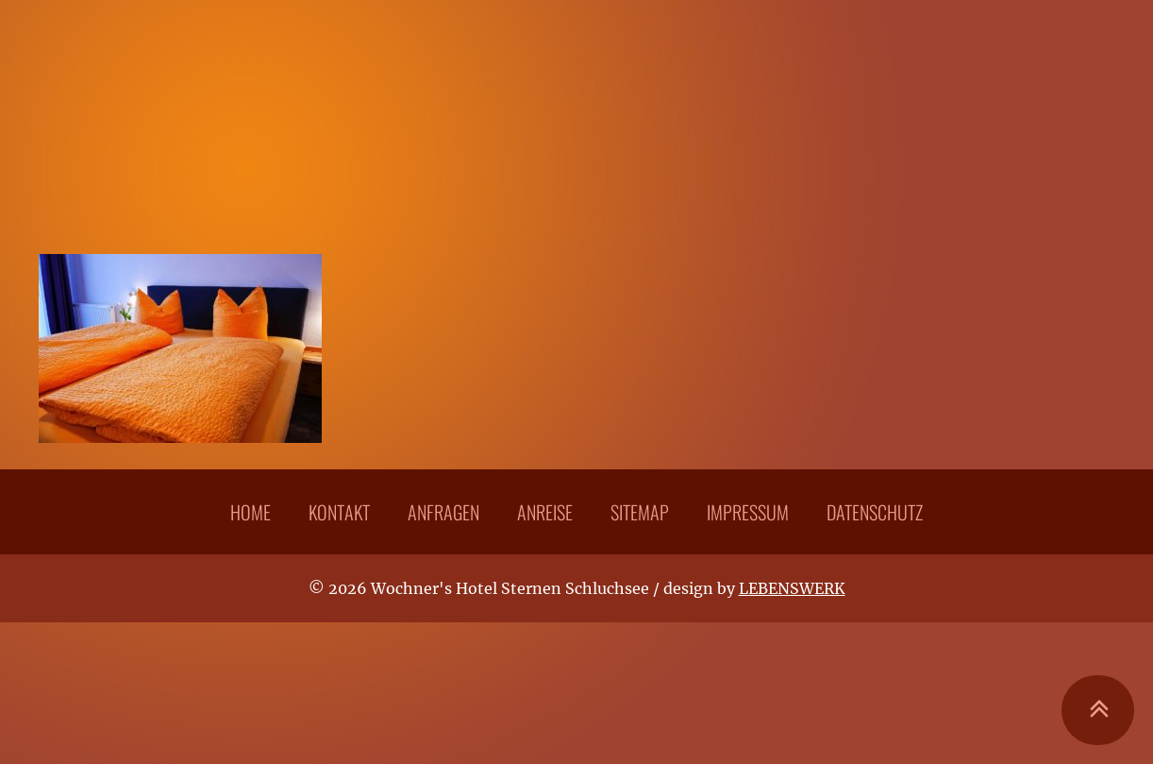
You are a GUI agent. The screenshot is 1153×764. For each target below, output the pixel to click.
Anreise (545, 512)
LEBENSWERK (792, 588)
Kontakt (339, 512)
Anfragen (443, 512)
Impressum (748, 512)
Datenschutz (875, 512)
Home (250, 512)
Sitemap (639, 512)
